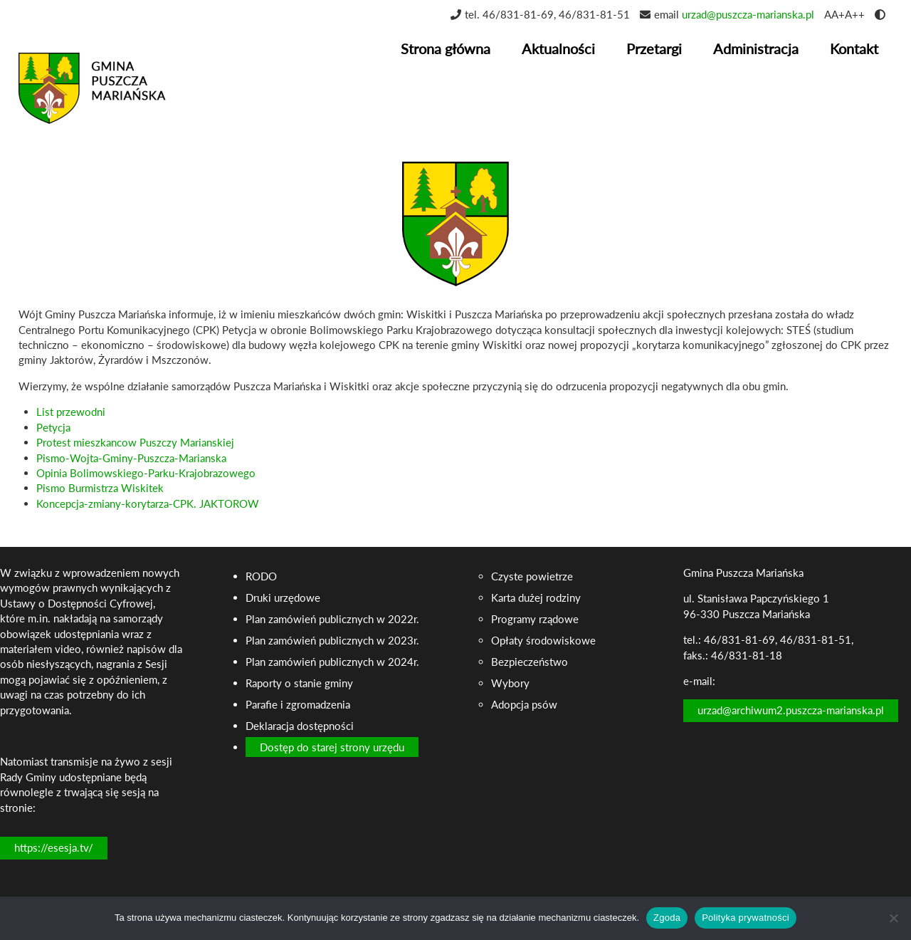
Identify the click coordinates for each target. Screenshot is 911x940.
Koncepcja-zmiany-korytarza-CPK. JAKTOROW (147, 503)
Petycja (53, 427)
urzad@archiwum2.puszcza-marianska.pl (790, 710)
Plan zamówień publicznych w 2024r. (332, 661)
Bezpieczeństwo (529, 661)
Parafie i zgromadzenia (298, 704)
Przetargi (654, 48)
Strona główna (445, 48)
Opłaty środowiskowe (543, 640)
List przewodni (70, 411)
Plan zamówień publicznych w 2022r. (332, 618)
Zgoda (666, 917)
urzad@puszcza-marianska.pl (748, 14)
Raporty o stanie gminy (299, 683)
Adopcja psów (524, 704)
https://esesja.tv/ (53, 847)
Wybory (510, 683)
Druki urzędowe (283, 597)
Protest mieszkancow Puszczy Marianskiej (135, 442)
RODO (261, 576)
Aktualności (558, 48)
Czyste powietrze (532, 576)
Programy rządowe (535, 618)
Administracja (756, 48)
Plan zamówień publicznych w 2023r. (332, 640)
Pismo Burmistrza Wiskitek (100, 487)
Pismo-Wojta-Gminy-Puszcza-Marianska (131, 457)
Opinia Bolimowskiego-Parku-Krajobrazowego (146, 472)
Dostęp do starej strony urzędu (332, 747)
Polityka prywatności (745, 917)
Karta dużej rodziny (536, 597)
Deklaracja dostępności (300, 725)
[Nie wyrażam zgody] (893, 918)
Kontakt (854, 48)
